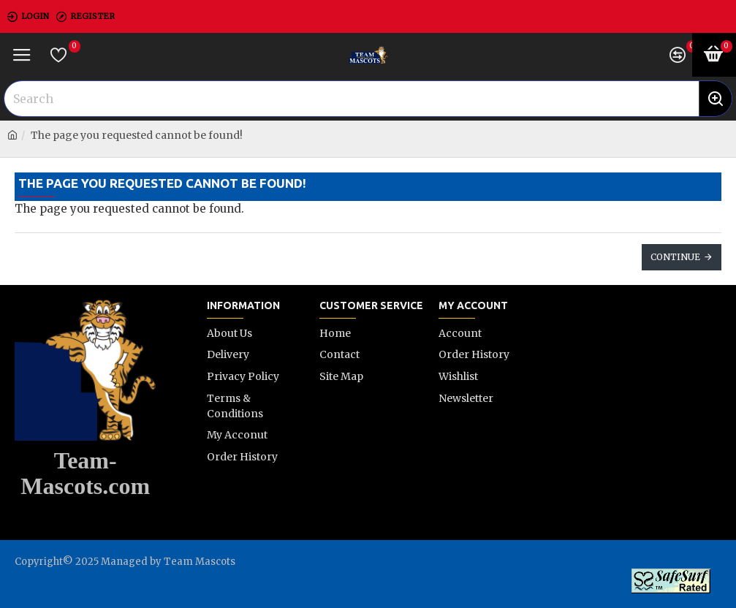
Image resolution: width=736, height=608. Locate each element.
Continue (675, 256)
